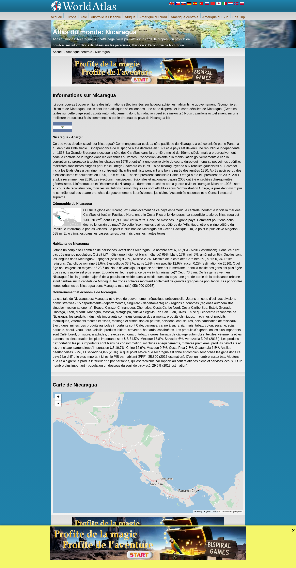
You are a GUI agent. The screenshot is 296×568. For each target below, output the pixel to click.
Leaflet (197, 511)
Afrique (130, 17)
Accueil (56, 17)
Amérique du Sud (215, 17)
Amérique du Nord (153, 17)
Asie (83, 17)
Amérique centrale (184, 17)
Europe (71, 17)
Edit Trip (238, 17)
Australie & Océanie (106, 17)
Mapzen (238, 511)
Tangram (206, 511)
